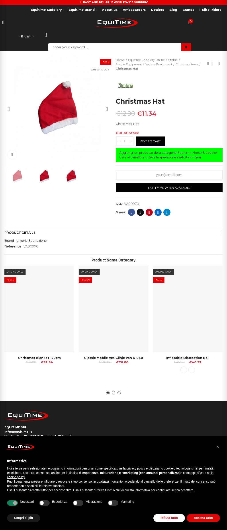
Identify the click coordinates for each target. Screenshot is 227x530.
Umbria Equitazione (31, 242)
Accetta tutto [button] (203, 518)
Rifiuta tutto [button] (169, 518)
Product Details (19, 234)
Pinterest (149, 213)
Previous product (208, 64)
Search (186, 48)
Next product (219, 64)
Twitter (140, 213)
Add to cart (150, 142)
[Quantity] (124, 142)
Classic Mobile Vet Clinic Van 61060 (113, 359)
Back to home (213, 64)
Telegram (167, 213)
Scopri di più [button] (23, 518)
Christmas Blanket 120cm (39, 359)
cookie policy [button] (16, 477)
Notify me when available (169, 188)
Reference (12, 247)
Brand (9, 242)
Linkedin (158, 213)
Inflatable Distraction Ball (187, 359)
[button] (8, 109)
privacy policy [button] (136, 468)
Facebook (131, 213)
